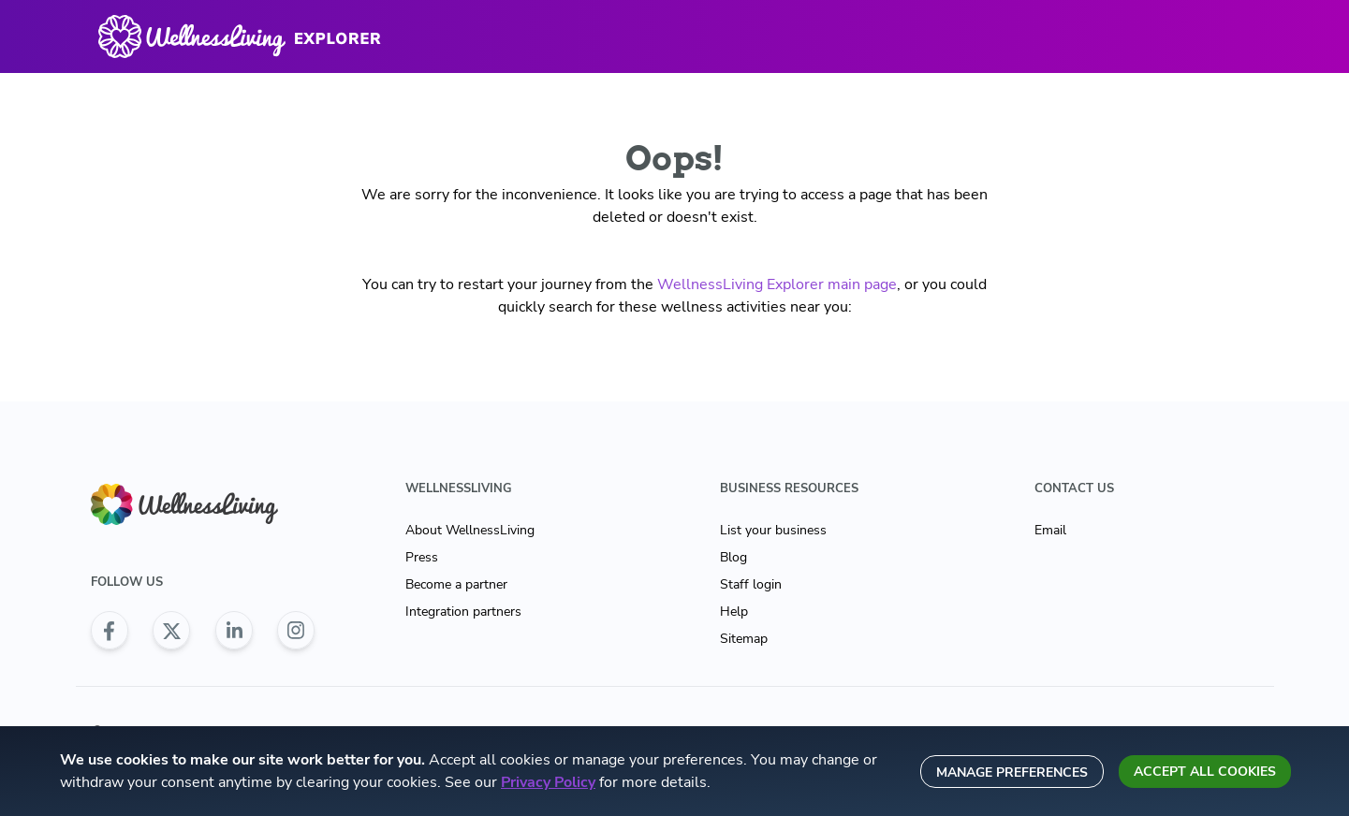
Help (734, 611)
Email (1050, 530)
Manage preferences (1012, 772)
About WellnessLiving (470, 530)
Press (421, 557)
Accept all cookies (1205, 771)
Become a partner (456, 584)
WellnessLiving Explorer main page (777, 284)
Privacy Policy (548, 782)
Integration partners (463, 611)
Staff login (751, 584)
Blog (733, 557)
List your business (773, 530)
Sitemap (744, 639)
